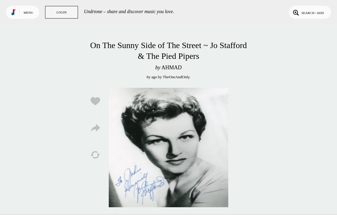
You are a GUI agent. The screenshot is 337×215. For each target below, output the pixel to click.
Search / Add (308, 12)
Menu (28, 12)
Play (168, 147)
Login (61, 12)
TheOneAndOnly (176, 77)
